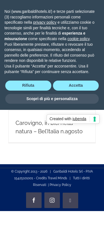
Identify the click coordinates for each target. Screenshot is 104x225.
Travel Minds (57, 178)
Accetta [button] (76, 85)
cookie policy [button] (78, 39)
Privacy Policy (60, 185)
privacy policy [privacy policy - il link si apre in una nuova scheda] (45, 22)
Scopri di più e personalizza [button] (51, 98)
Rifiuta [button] (28, 85)
